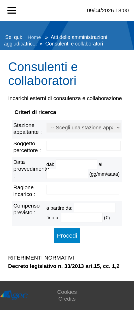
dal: (51, 164)
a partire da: (60, 208)
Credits (67, 299)
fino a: (53, 217)
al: (101, 164)
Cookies (67, 292)
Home (34, 37)
